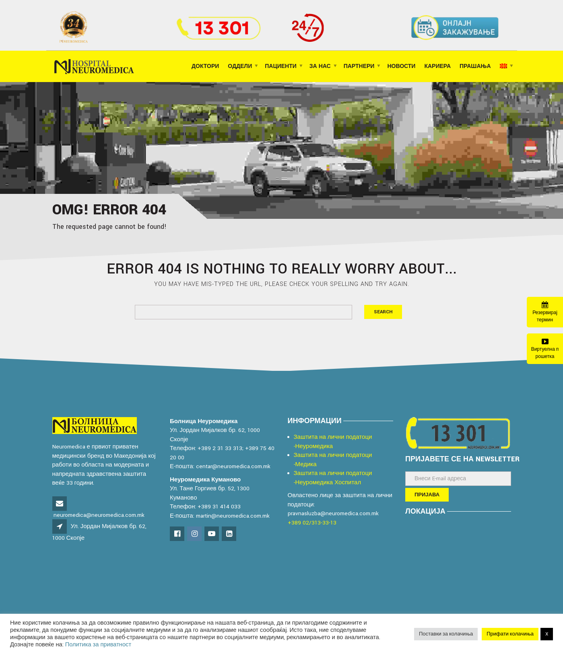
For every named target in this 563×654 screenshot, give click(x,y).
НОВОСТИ (401, 66)
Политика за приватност (98, 644)
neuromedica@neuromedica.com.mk (99, 515)
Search (383, 311)
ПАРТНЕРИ (359, 66)
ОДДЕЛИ (240, 66)
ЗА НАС (320, 66)
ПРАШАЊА (475, 66)
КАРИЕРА (437, 66)
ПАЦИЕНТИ (281, 66)
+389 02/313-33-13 (312, 522)
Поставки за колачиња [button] (446, 634)
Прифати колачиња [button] (510, 634)
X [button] (546, 634)
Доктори (205, 66)
